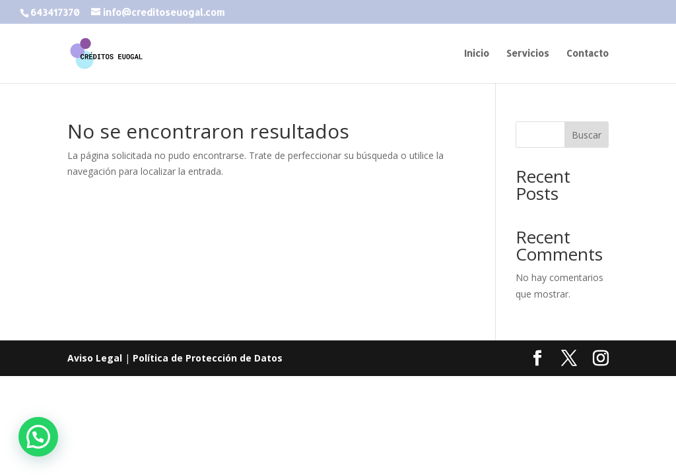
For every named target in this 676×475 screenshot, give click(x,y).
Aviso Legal (94, 358)
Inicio (476, 54)
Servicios (527, 54)
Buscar (586, 135)
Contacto (587, 54)
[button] (38, 437)
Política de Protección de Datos (208, 358)
